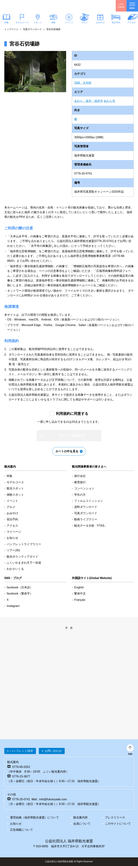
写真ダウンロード (32, 29)
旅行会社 (80, 475)
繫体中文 (80, 593)
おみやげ (100, 22)
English (79, 587)
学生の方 (80, 494)
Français (79, 599)
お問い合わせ (53, 750)
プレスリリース (115, 817)
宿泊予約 (116, 22)
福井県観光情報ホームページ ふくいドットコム (24, 5)
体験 (53, 22)
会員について (82, 823)
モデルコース (22, 22)
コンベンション (84, 488)
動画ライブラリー (85, 519)
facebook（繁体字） (20, 593)
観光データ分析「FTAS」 (90, 525)
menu (132, 6)
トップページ (11, 29)
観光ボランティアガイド (22, 556)
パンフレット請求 (21, 750)
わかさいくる (15, 568)
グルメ (84, 22)
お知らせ (12, 537)
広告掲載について (21, 829)
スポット (37, 22)
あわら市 (109, 100)
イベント (69, 22)
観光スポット (15, 488)
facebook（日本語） (20, 587)
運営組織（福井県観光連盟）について (34, 817)
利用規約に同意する (72, 414)
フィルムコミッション (88, 500)
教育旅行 (80, 482)
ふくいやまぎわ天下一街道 (24, 562)
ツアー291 (13, 550)
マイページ (14, 531)
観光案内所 (80, 817)
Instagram (13, 605)
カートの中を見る (66, 451)
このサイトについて (118, 823)
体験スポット (15, 494)
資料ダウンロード (85, 506)
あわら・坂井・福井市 (88, 100)
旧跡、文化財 (82, 82)
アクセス (12, 525)
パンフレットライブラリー (24, 544)
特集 (9, 475)
